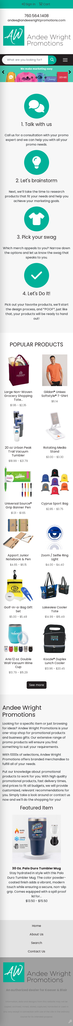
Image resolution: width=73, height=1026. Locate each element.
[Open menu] (65, 60)
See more (36, 685)
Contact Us (36, 951)
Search (36, 943)
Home (36, 926)
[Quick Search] (25, 60)
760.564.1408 (36, 15)
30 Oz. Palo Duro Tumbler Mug (36, 868)
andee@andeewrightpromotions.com (36, 20)
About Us (36, 934)
